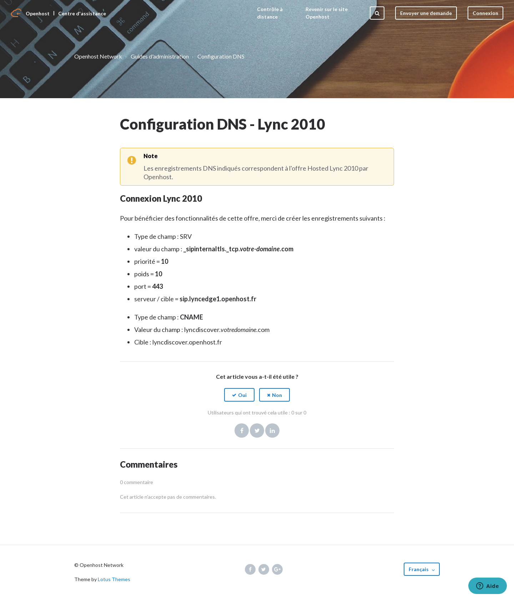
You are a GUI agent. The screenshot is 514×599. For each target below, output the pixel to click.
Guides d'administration (160, 56)
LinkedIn (272, 430)
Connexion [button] (485, 13)
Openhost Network (98, 56)
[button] (239, 395)
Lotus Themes (114, 579)
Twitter (257, 430)
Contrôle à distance (270, 13)
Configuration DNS (221, 56)
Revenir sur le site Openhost (327, 13)
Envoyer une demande (426, 13)
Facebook (242, 430)
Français (419, 569)
